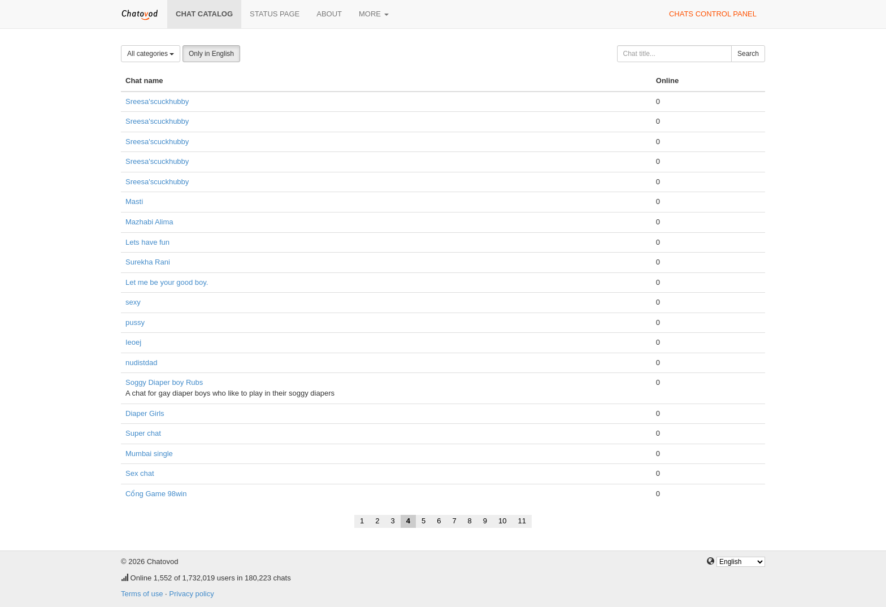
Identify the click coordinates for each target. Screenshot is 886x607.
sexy (133, 302)
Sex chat (139, 473)
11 (522, 521)
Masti (134, 201)
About (329, 14)
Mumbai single (149, 453)
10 (502, 521)
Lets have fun (147, 242)
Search (748, 54)
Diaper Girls (144, 413)
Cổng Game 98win (155, 493)
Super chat (143, 433)
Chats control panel (713, 14)
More (374, 14)
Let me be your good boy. (166, 282)
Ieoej (133, 342)
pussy (135, 322)
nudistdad (141, 362)
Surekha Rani (147, 262)
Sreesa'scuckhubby (157, 101)
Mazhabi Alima (149, 222)
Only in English (211, 54)
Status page (274, 14)
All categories (150, 54)
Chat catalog (204, 14)
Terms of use (142, 593)
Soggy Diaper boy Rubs (164, 382)
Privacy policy (191, 593)
